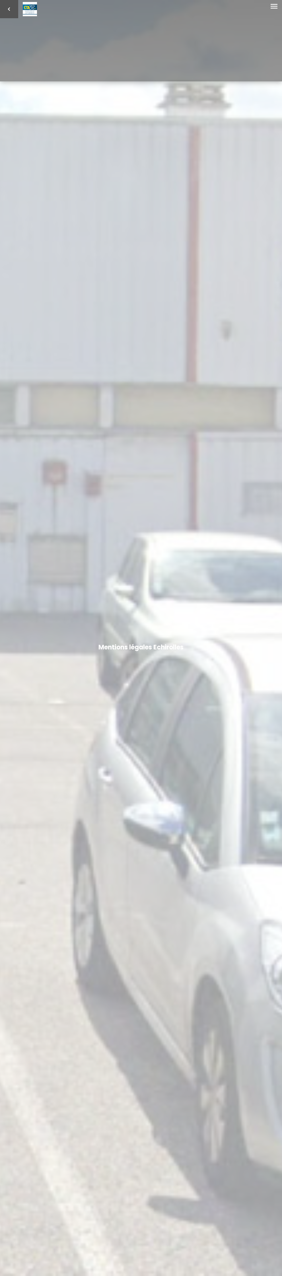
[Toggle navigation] (274, 6)
